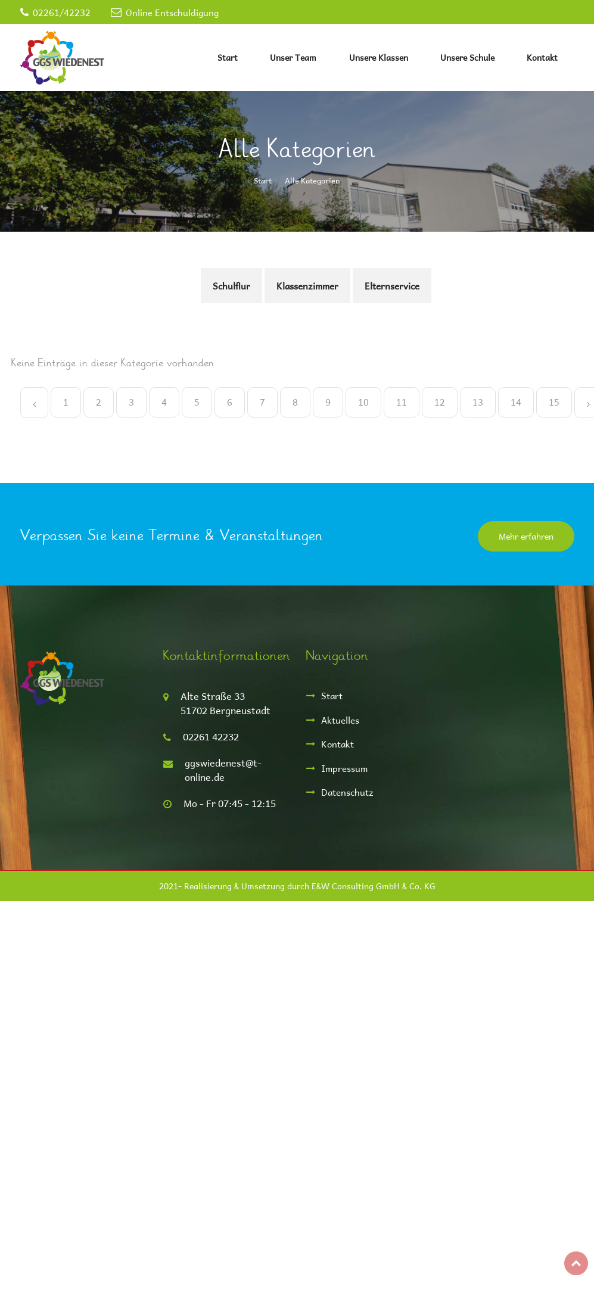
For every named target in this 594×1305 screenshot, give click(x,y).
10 (363, 401)
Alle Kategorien (312, 180)
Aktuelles (340, 719)
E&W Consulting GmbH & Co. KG (374, 886)
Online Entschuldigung (172, 12)
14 (516, 401)
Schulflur (231, 285)
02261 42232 (211, 736)
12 (439, 401)
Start (227, 57)
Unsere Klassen (378, 57)
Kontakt (542, 57)
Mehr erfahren (526, 536)
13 (477, 401)
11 (401, 401)
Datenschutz (347, 792)
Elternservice (392, 285)
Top (576, 1263)
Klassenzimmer (307, 285)
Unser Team (293, 57)
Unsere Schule (467, 57)
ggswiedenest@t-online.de (223, 769)
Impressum (344, 768)
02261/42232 (62, 12)
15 (554, 401)
